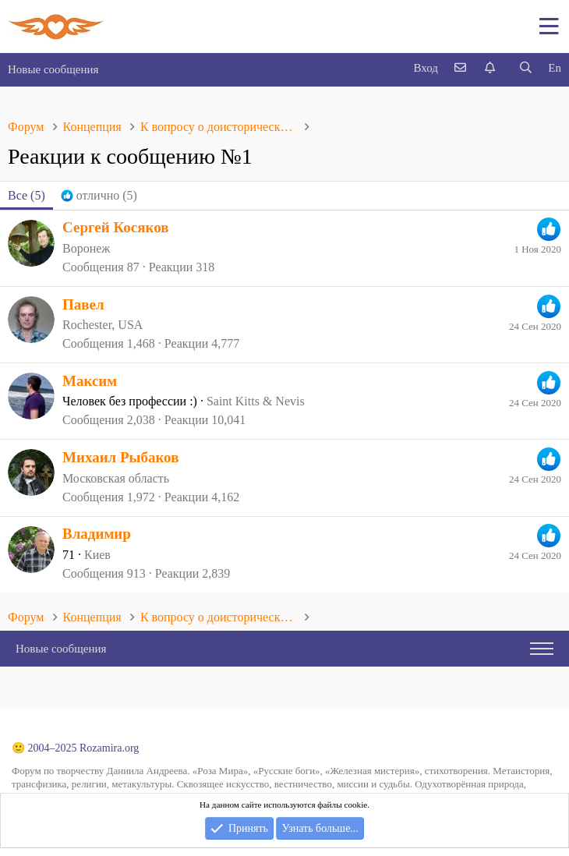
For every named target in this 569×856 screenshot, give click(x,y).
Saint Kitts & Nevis (256, 401)
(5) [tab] (26, 195)
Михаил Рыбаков (120, 457)
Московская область (115, 478)
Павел (83, 304)
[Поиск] (525, 68)
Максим (89, 381)
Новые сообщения (53, 69)
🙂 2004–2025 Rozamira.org (75, 748)
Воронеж (86, 248)
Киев (97, 554)
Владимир (96, 533)
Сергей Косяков (115, 227)
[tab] (99, 196)
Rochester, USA (102, 324)
